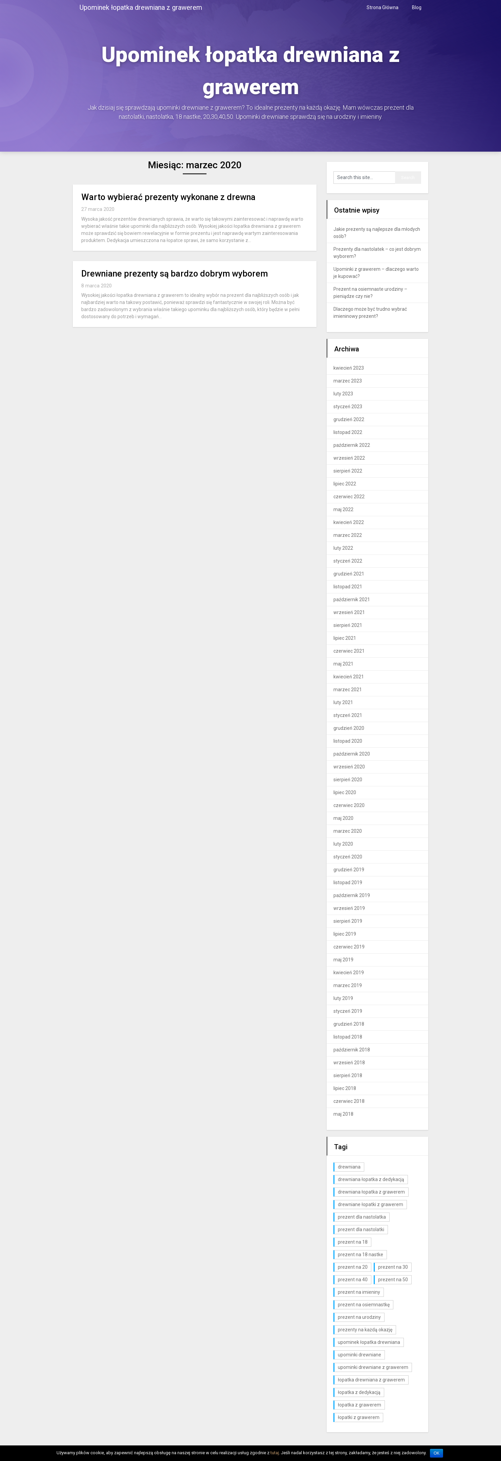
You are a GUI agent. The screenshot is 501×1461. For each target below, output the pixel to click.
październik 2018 (351, 1049)
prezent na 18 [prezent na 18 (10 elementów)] (353, 1242)
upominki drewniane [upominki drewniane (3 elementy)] (359, 1354)
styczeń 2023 (347, 406)
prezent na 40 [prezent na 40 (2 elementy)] (353, 1279)
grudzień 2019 (348, 869)
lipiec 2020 (344, 792)
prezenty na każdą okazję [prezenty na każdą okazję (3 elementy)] (365, 1329)
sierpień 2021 (347, 625)
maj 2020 (343, 818)
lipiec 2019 (344, 934)
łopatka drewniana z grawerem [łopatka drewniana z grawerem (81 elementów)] (371, 1379)
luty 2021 (343, 702)
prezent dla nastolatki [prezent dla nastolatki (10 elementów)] (361, 1229)
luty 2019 (343, 998)
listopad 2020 (347, 741)
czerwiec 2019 (349, 947)
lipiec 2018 (344, 1088)
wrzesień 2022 (349, 458)
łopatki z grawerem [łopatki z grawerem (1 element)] (358, 1417)
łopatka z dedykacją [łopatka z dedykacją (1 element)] (359, 1392)
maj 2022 (343, 509)
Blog (416, 7)
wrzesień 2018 (349, 1062)
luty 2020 (343, 844)
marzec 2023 (347, 381)
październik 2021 (351, 599)
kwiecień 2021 (348, 676)
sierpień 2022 (347, 471)
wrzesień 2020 (349, 766)
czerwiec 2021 (349, 651)
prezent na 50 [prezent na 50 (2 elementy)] (393, 1279)
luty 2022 (343, 548)
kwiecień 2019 (348, 972)
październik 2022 (351, 445)
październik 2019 (351, 895)
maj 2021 (343, 664)
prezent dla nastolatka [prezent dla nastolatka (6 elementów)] (362, 1217)
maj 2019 (343, 959)
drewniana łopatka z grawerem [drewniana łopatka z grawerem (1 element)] (371, 1192)
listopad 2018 (347, 1037)
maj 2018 (343, 1114)
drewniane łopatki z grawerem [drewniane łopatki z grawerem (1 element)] (370, 1204)
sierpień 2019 (347, 921)
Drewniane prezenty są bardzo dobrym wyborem (174, 274)
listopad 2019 (347, 882)
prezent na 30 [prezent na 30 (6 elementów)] (393, 1267)
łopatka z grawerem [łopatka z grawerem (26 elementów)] (359, 1405)
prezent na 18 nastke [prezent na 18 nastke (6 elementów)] (360, 1254)
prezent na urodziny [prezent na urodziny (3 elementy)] (359, 1317)
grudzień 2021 (348, 573)
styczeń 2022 (347, 561)
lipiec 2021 (344, 638)
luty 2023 (343, 393)
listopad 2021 (347, 586)
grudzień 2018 (348, 1024)
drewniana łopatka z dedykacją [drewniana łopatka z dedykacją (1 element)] (371, 1179)
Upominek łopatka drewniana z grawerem (141, 7)
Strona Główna (382, 7)
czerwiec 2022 (349, 496)
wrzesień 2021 (349, 612)
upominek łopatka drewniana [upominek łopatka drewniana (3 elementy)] (369, 1342)
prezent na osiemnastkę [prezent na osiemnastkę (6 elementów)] (364, 1304)
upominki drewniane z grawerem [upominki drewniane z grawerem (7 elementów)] (373, 1367)
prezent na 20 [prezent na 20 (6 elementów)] (353, 1267)
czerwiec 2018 (349, 1101)
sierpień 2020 (347, 779)
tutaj (274, 1452)
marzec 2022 (347, 535)
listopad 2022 (347, 432)
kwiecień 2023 (348, 368)
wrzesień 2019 (349, 908)
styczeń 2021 (347, 715)
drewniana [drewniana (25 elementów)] (349, 1167)
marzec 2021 (347, 689)
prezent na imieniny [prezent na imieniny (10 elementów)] (359, 1292)
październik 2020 (351, 754)
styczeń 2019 (347, 1011)
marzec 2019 (347, 985)
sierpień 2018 (347, 1075)
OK (436, 1453)
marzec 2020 (347, 831)
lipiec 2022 (344, 483)
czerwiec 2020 (349, 805)
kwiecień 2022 (348, 522)
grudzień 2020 (348, 728)
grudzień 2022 (348, 419)
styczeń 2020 (347, 856)
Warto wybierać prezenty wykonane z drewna (168, 197)
